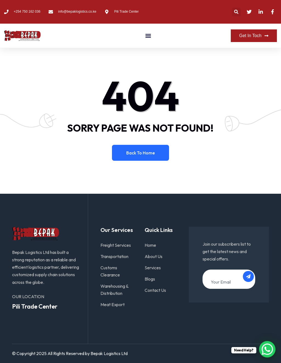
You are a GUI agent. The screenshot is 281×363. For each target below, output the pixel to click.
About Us (153, 256)
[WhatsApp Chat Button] (267, 349)
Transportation (114, 256)
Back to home (140, 153)
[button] (236, 12)
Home (150, 245)
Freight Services (115, 245)
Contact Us (155, 290)
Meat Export (112, 304)
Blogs (150, 279)
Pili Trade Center (34, 306)
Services (153, 267)
